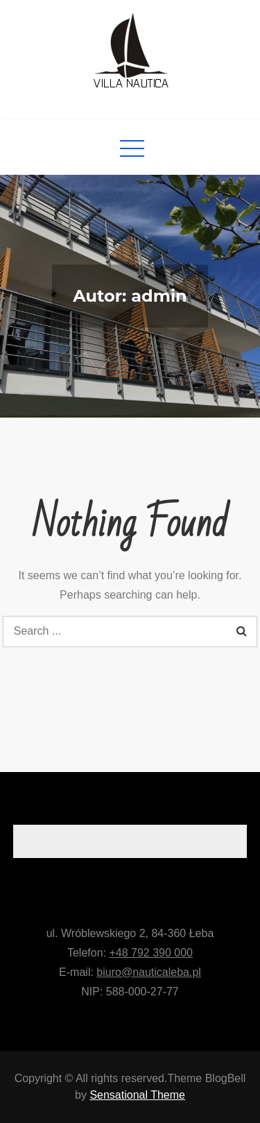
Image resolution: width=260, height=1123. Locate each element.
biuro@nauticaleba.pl (148, 972)
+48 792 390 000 (151, 953)
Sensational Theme (137, 1095)
